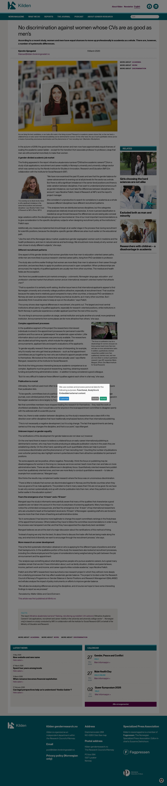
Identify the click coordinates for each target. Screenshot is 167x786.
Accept (103, 398)
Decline (95, 398)
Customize (64, 398)
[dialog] (83, 393)
